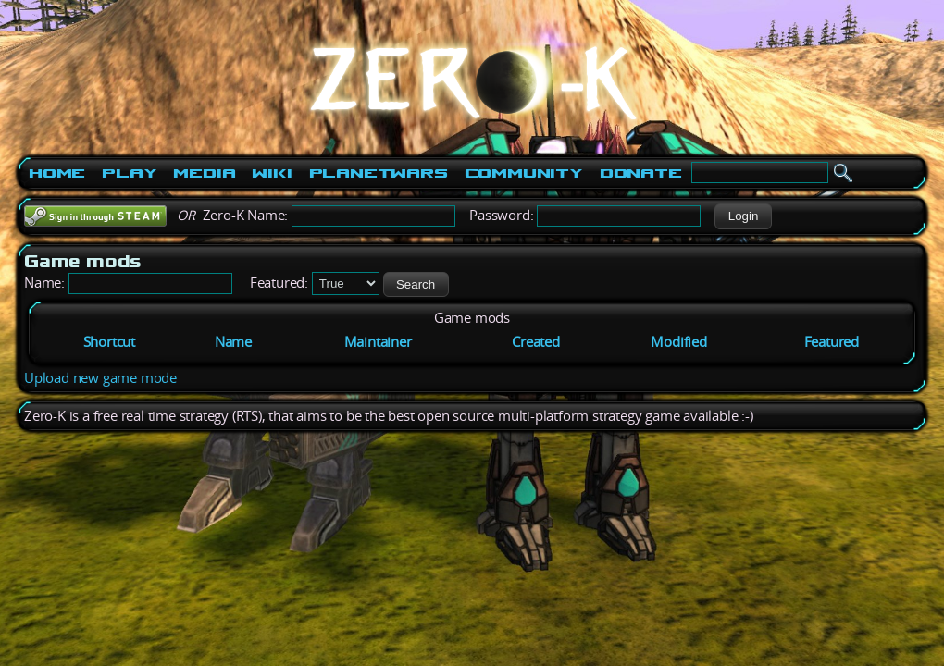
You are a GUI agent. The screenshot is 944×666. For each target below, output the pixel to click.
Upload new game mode (100, 378)
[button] (742, 216)
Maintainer (378, 342)
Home (57, 173)
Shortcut (109, 342)
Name (233, 342)
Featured (831, 342)
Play (129, 173)
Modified (678, 342)
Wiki (272, 173)
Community (524, 173)
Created (536, 342)
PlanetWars (378, 173)
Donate (641, 173)
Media (204, 173)
